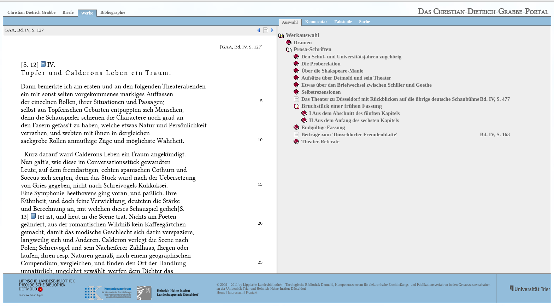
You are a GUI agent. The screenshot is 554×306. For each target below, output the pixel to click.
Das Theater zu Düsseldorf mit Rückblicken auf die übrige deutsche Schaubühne (390, 99)
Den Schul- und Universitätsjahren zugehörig (351, 56)
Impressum (235, 292)
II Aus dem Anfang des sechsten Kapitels (354, 120)
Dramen (303, 42)
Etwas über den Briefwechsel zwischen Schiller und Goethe (366, 85)
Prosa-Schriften (312, 49)
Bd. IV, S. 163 (495, 134)
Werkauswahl (302, 35)
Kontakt (251, 292)
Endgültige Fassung (323, 127)
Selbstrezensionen (321, 92)
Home (221, 292)
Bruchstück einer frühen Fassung (341, 106)
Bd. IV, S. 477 (495, 99)
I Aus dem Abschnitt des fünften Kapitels (354, 113)
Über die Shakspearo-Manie (332, 71)
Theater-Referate (320, 141)
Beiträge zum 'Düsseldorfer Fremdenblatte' (349, 134)
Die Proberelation (321, 64)
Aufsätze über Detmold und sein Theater (346, 78)
